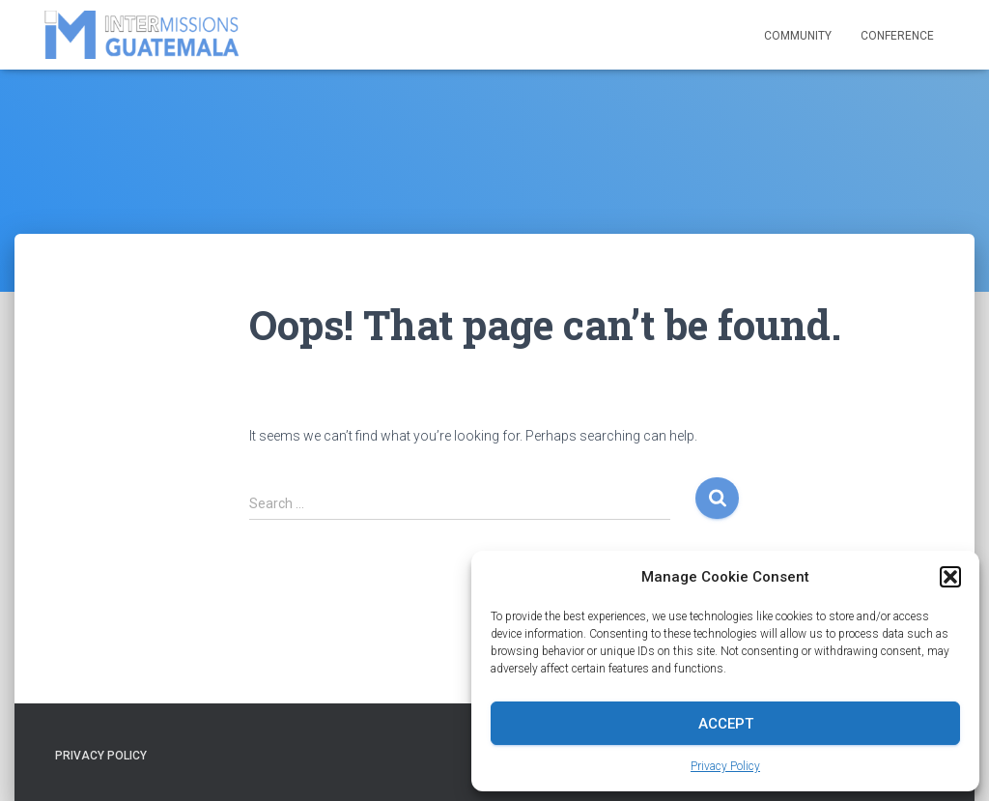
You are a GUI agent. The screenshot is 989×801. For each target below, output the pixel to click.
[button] (950, 576)
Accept (725, 723)
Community (798, 36)
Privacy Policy (725, 766)
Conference (897, 36)
